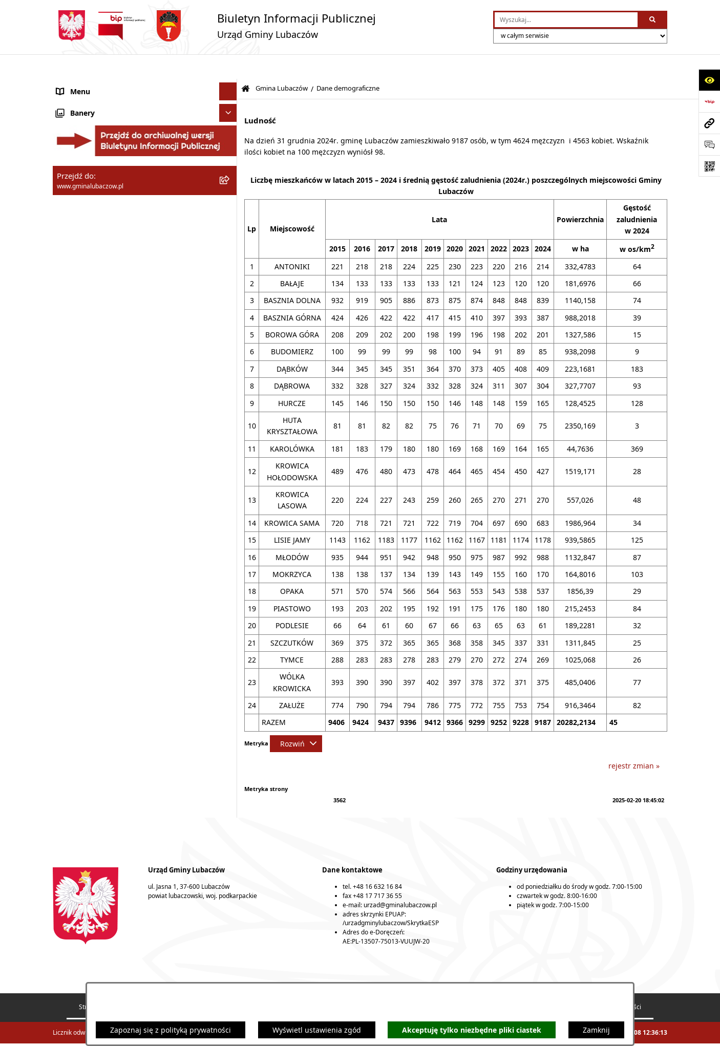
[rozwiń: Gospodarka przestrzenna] (230, 542)
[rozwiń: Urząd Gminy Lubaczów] (230, 481)
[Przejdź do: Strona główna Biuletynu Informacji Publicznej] (245, 64)
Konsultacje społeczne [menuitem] (94, 650)
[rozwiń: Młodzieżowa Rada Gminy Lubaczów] (230, 264)
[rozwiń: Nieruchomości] (230, 614)
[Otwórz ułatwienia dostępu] (709, 80)
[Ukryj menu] (228, 67)
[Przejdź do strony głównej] (214, 25)
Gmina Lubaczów (282, 63)
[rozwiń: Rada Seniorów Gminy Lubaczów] (230, 239)
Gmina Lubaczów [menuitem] (85, 92)
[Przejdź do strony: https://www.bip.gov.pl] (709, 101)
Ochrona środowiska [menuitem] (91, 560)
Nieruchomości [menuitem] (82, 614)
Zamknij (596, 1030)
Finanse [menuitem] (69, 524)
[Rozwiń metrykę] (296, 719)
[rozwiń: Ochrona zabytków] (230, 578)
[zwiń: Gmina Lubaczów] (230, 92)
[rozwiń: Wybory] (230, 668)
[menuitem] (145, 117)
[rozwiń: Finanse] (230, 524)
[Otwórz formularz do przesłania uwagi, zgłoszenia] (709, 144)
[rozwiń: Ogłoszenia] (230, 632)
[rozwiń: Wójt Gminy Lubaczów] (230, 455)
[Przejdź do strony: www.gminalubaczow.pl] (709, 123)
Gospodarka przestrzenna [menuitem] (100, 542)
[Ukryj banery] (228, 689)
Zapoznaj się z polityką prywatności (170, 1030)
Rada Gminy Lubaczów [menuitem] (95, 430)
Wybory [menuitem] (69, 668)
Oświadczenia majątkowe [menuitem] (99, 506)
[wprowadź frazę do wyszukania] (566, 20)
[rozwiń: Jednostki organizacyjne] (230, 166)
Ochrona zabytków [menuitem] (88, 578)
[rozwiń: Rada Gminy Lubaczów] (230, 430)
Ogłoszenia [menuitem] (75, 632)
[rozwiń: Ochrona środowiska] (230, 560)
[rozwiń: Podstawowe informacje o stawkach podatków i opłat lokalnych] (230, 387)
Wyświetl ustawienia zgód (316, 1030)
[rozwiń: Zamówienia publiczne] (230, 596)
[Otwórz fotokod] (709, 166)
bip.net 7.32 (650, 1032)
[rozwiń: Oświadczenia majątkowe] (230, 507)
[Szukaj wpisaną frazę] (653, 20)
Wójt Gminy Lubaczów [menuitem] (94, 455)
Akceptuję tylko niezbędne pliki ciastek (471, 1030)
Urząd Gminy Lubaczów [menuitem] (96, 481)
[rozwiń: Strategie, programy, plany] (230, 362)
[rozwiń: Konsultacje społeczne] (230, 650)
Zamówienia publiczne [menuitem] (95, 596)
